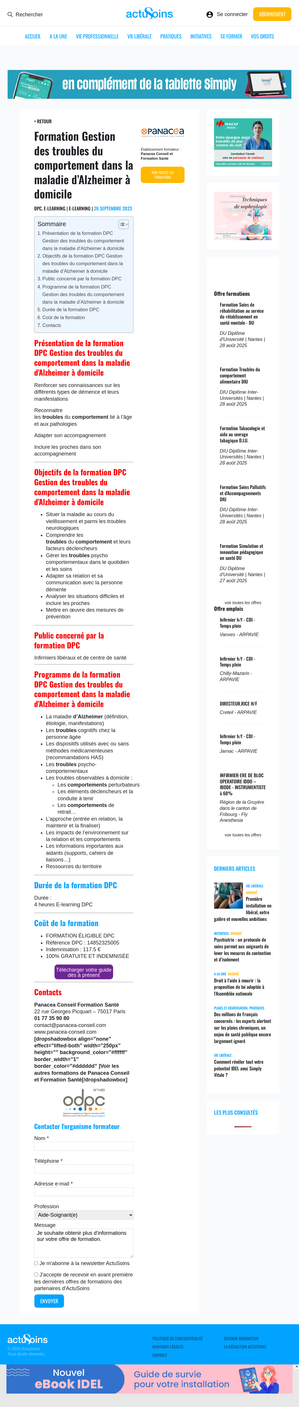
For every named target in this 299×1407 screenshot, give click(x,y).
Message (44, 1225)
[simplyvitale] (150, 97)
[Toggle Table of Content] (120, 224)
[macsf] (243, 165)
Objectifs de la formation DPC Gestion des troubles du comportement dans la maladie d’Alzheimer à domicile (82, 263)
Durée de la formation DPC (70, 309)
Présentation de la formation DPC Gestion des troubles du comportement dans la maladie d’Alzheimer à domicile (83, 241)
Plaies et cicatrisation (231, 1007)
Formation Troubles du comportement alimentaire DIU (240, 375)
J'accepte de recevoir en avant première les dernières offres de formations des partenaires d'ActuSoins (83, 1281)
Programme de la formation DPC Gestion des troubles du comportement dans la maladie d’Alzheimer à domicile (83, 294)
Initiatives (201, 36)
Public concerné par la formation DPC (82, 278)
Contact (159, 1355)
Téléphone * (48, 1161)
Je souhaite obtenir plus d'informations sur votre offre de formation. (83, 1243)
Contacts (51, 325)
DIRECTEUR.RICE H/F (238, 703)
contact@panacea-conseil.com (70, 1025)
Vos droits (262, 36)
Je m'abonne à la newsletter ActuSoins (84, 1263)
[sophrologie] (243, 238)
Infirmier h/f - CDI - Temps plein (237, 622)
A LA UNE (58, 36)
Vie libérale (139, 36)
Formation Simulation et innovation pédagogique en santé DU (241, 552)
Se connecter (232, 14)
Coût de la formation (63, 317)
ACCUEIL (33, 36)
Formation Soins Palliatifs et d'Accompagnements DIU (243, 493)
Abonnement (272, 14)
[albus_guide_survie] (149, 1392)
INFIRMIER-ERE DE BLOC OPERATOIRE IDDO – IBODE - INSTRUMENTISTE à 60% (243, 784)
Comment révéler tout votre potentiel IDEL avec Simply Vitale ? (238, 1068)
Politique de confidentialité (177, 1338)
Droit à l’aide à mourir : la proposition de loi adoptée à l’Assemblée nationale (239, 987)
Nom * (41, 1138)
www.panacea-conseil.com (65, 1032)
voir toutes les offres (243, 602)
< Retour (43, 121)
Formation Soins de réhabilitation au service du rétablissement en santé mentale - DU (242, 313)
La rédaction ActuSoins (245, 1346)
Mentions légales (167, 1346)
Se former (231, 36)
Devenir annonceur (241, 1338)
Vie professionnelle (97, 36)
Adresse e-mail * (53, 1184)
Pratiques (171, 36)
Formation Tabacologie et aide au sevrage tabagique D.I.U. (242, 434)
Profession (46, 1206)
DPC (87, 904)
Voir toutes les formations (163, 175)
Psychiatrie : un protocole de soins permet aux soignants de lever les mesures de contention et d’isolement (242, 949)
